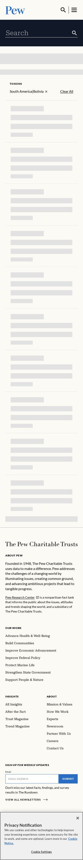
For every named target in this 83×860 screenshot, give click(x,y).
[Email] (32, 778)
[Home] (41, 544)
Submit (68, 778)
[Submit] (74, 33)
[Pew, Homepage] (15, 9)
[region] (41, 836)
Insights (12, 696)
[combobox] (38, 33)
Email (8, 772)
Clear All (66, 92)
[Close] (78, 818)
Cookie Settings (41, 852)
